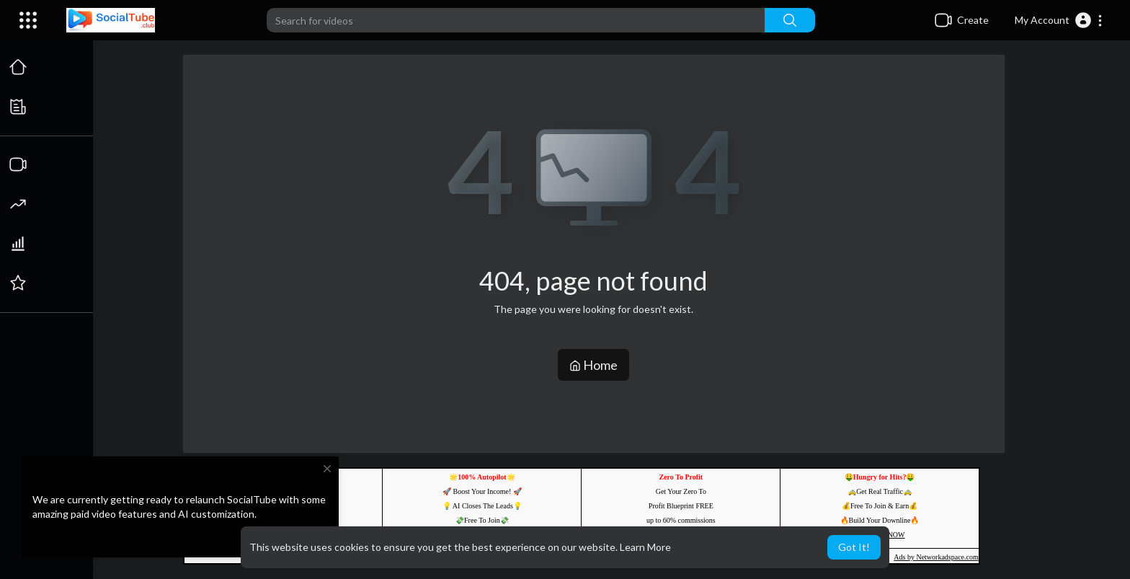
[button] (1059, 20)
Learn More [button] (645, 547)
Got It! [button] (854, 547)
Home (594, 365)
